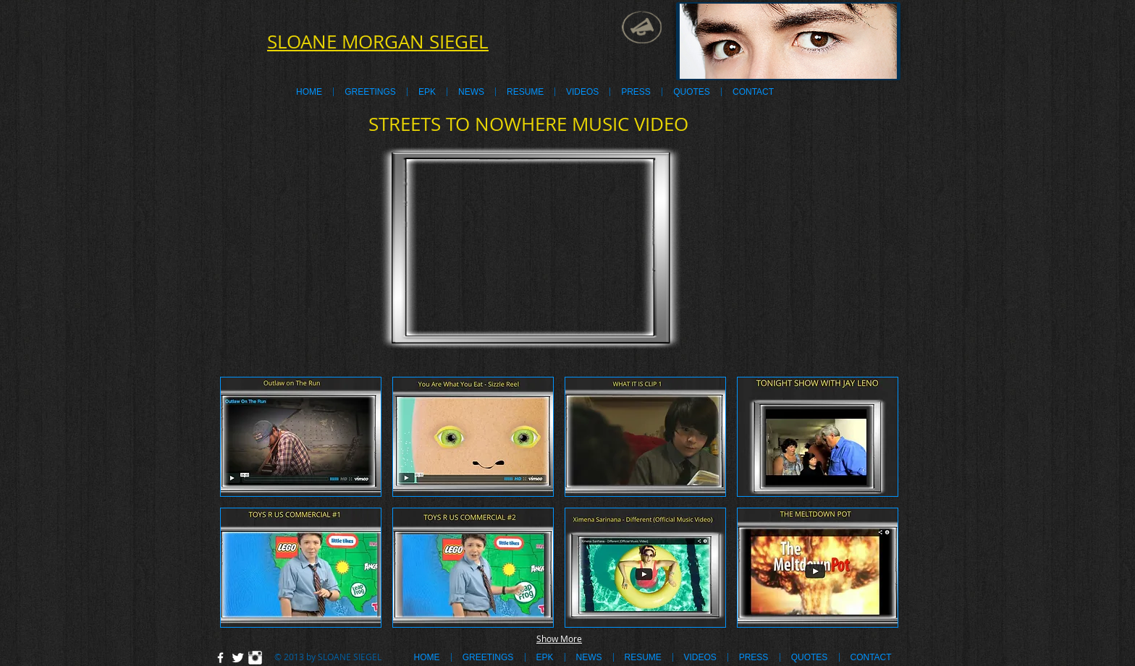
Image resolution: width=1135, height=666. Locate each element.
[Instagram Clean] (255, 658)
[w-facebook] (220, 658)
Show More (559, 638)
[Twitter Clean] (238, 658)
